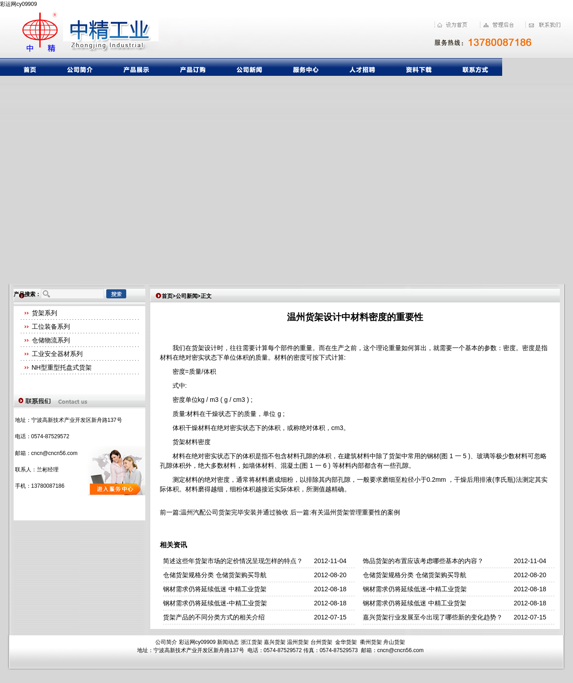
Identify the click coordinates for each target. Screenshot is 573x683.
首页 (167, 296)
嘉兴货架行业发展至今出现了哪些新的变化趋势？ (433, 617)
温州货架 (298, 642)
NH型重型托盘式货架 (62, 367)
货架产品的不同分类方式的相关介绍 (214, 617)
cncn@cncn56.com (54, 453)
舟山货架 (394, 642)
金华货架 (346, 642)
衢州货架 (371, 642)
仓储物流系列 (51, 340)
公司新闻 (187, 296)
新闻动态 (228, 642)
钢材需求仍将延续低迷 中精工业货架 (215, 589)
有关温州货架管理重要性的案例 (355, 512)
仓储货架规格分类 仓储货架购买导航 (215, 575)
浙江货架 (251, 642)
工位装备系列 (51, 326)
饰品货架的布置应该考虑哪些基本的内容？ (423, 560)
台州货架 (321, 642)
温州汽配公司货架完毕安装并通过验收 (234, 512)
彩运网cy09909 (18, 4)
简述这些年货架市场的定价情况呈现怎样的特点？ (233, 560)
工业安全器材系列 (57, 353)
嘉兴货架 (275, 642)
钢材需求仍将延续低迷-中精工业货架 (415, 589)
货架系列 (44, 313)
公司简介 (166, 642)
